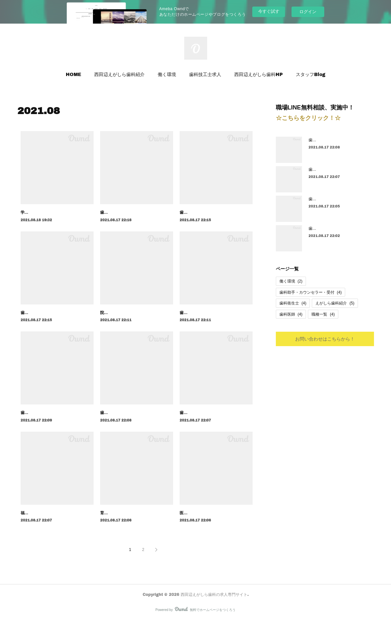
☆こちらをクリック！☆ (308, 118)
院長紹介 (108, 312)
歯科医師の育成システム (201, 212)
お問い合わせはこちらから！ (325, 339)
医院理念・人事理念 (197, 520)
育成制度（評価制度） (119, 520)
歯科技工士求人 (205, 74)
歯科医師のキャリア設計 (121, 212)
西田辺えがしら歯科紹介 (119, 74)
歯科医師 (291, 314)
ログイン (307, 11)
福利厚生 (28, 520)
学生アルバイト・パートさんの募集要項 (56, 212)
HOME (73, 74)
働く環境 (167, 74)
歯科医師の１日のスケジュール (207, 312)
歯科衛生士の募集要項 (199, 420)
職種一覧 (323, 314)
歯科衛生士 (293, 303)
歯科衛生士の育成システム (332, 228)
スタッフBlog (310, 74)
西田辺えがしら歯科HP (258, 74)
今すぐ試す (268, 11)
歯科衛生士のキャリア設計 (123, 420)
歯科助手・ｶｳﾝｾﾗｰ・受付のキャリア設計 (56, 420)
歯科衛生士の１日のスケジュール (338, 199)
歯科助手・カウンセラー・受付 (310, 292)
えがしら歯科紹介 (334, 303)
